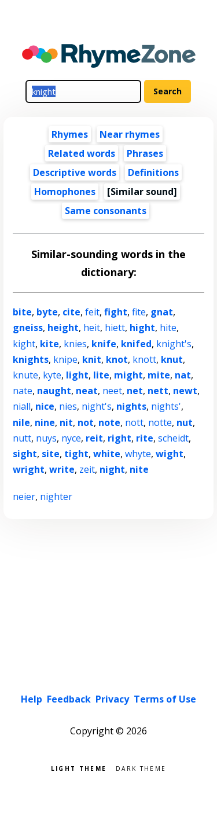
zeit (87, 469)
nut (184, 422)
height (63, 327)
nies (68, 406)
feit (92, 312)
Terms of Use (165, 699)
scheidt (173, 438)
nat (183, 375)
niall (22, 406)
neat (87, 390)
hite (168, 327)
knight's (174, 343)
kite (49, 343)
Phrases (145, 153)
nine (45, 422)
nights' (166, 406)
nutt (22, 438)
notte (160, 422)
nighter (56, 496)
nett (158, 390)
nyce (71, 438)
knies (75, 343)
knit (91, 359)
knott (144, 359)
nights (131, 406)
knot (117, 359)
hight (142, 327)
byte (47, 312)
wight (169, 453)
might (128, 375)
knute (25, 375)
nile (21, 422)
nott (134, 422)
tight (76, 453)
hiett (115, 327)
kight (24, 343)
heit (91, 327)
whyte (138, 453)
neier (24, 496)
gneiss (28, 327)
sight (25, 453)
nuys (46, 438)
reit (94, 438)
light (77, 375)
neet (112, 390)
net (135, 390)
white (106, 453)
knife (103, 343)
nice (44, 406)
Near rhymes (130, 134)
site (51, 453)
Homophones (64, 191)
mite (159, 375)
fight (115, 312)
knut (172, 359)
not (86, 422)
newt (185, 390)
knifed (136, 343)
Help (31, 699)
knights (31, 359)
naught (54, 390)
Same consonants (105, 210)
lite (101, 375)
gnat (161, 312)
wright (29, 469)
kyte (52, 375)
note (109, 422)
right (119, 438)
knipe (65, 359)
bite (22, 312)
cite (71, 312)
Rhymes (70, 134)
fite (139, 312)
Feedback (69, 699)
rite (144, 438)
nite (139, 469)
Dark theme (141, 767)
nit (66, 422)
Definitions (153, 172)
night (112, 469)
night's (97, 406)
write (62, 469)
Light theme (78, 767)
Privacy (112, 699)
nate (22, 390)
